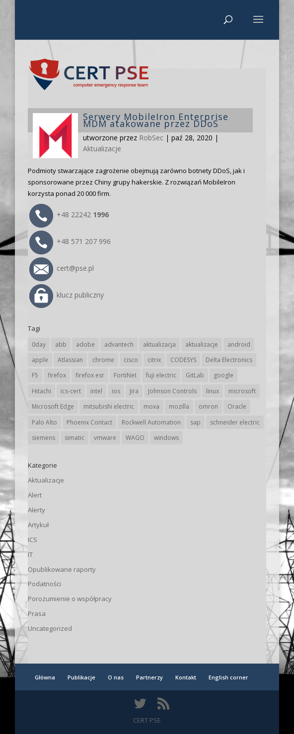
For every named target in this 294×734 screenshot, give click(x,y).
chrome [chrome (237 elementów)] (103, 360)
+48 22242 (69, 214)
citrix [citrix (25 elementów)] (154, 360)
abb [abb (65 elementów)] (61, 344)
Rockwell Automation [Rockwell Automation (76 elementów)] (151, 422)
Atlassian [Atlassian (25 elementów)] (70, 360)
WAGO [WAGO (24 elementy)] (135, 437)
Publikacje (81, 677)
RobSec (151, 137)
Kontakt (185, 677)
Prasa (37, 613)
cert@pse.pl (61, 268)
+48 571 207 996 (70, 241)
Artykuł (38, 524)
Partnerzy (149, 677)
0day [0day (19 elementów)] (39, 344)
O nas (116, 677)
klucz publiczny (66, 295)
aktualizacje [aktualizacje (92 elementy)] (201, 344)
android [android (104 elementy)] (238, 344)
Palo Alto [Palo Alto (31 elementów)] (44, 422)
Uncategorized (50, 628)
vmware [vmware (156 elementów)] (105, 437)
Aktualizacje (102, 148)
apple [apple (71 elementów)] (40, 360)
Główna (45, 677)
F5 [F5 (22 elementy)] (35, 375)
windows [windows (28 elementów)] (166, 437)
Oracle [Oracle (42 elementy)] (236, 406)
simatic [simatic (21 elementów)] (74, 437)
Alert (35, 494)
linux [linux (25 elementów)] (212, 391)
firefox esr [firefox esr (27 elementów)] (89, 375)
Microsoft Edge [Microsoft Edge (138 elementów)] (53, 406)
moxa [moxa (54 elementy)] (151, 406)
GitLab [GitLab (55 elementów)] (195, 375)
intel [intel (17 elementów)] (96, 391)
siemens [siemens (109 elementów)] (43, 437)
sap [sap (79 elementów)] (195, 422)
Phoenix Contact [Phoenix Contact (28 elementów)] (89, 422)
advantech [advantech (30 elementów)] (119, 344)
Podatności (44, 583)
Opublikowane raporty (62, 569)
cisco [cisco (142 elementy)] (131, 360)
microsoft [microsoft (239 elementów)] (242, 391)
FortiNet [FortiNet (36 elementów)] (125, 375)
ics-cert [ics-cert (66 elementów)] (71, 391)
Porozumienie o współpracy (70, 598)
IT (30, 554)
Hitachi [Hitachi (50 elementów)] (41, 391)
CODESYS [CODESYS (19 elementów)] (183, 360)
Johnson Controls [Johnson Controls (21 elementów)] (172, 391)
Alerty (36, 509)
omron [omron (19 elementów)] (208, 406)
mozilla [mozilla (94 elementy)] (179, 406)
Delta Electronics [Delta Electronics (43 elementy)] (229, 360)
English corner (228, 677)
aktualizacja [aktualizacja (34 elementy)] (159, 344)
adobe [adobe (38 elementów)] (85, 344)
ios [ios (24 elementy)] (116, 391)
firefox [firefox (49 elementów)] (57, 375)
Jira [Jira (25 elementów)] (134, 391)
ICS (32, 539)
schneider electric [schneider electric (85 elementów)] (235, 422)
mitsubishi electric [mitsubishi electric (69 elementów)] (108, 406)
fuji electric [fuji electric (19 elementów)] (161, 375)
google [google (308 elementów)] (223, 375)
